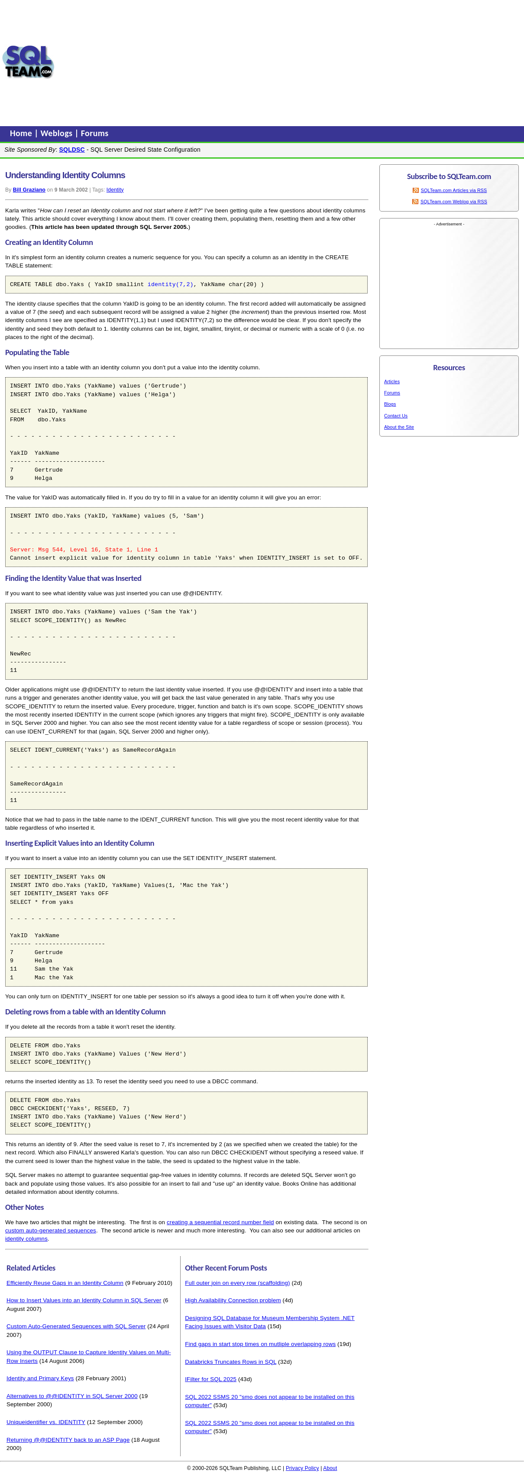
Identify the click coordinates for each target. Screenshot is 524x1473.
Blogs (390, 404)
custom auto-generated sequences (50, 1230)
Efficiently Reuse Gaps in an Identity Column (64, 1283)
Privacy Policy (302, 1468)
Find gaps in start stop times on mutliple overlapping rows (260, 1344)
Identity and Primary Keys (40, 1378)
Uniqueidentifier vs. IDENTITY (45, 1422)
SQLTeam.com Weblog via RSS (453, 201)
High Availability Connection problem (233, 1300)
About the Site (399, 427)
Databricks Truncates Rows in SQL (230, 1362)
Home (22, 133)
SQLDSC (72, 149)
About (330, 1468)
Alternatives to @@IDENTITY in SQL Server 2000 (72, 1396)
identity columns (26, 1238)
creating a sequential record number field (220, 1222)
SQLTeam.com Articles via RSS (454, 190)
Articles (392, 381)
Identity (115, 190)
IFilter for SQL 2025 (210, 1379)
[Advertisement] (217, 62)
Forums (95, 133)
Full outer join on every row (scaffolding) (237, 1283)
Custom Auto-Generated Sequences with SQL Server (76, 1326)
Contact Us (396, 415)
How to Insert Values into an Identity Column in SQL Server (84, 1300)
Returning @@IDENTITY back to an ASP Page (67, 1440)
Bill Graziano (29, 190)
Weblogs (58, 133)
